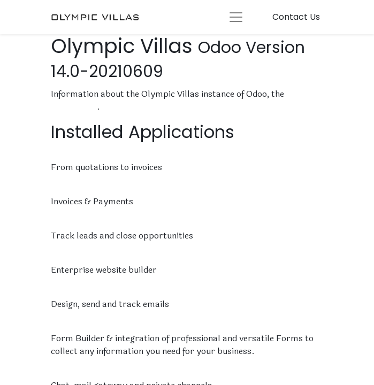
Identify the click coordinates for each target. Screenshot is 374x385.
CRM (61, 222)
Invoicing (70, 188)
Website (69, 257)
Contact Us (296, 17)
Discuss (68, 372)
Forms (65, 325)
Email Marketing (86, 291)
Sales (62, 154)
